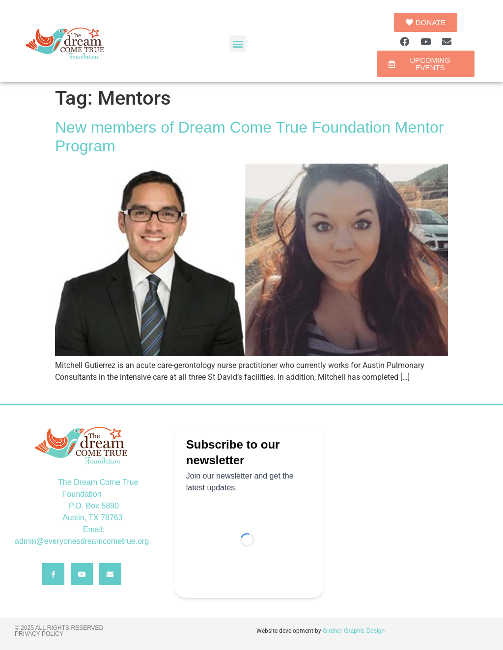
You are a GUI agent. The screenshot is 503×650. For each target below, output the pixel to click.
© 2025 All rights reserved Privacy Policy (59, 630)
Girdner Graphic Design (354, 630)
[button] (237, 43)
